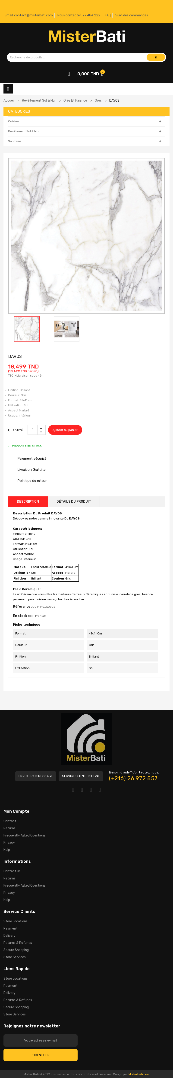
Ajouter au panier (65, 430)
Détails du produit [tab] (74, 502)
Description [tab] (28, 502)
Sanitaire (14, 141)
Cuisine (13, 121)
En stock (20, 616)
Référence (21, 607)
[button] (35, 776)
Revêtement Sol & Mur (24, 131)
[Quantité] (33, 430)
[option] (27, 329)
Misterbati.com (139, 1074)
